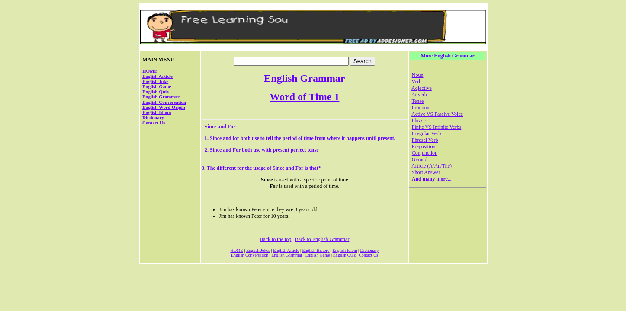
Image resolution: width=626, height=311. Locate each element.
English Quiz (155, 91)
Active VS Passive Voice (437, 114)
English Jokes (258, 250)
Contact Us (153, 122)
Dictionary (153, 117)
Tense (418, 101)
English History (315, 250)
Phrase (419, 120)
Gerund (419, 159)
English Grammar (161, 96)
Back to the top (275, 239)
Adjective (421, 88)
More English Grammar (447, 56)
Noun (418, 75)
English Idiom (156, 112)
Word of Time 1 (304, 96)
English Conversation (164, 102)
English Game (156, 86)
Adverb (419, 95)
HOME (149, 70)
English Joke (155, 81)
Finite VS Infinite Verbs (437, 127)
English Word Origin (163, 107)
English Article (157, 76)
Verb (417, 82)
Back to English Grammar (322, 239)
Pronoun (421, 108)
